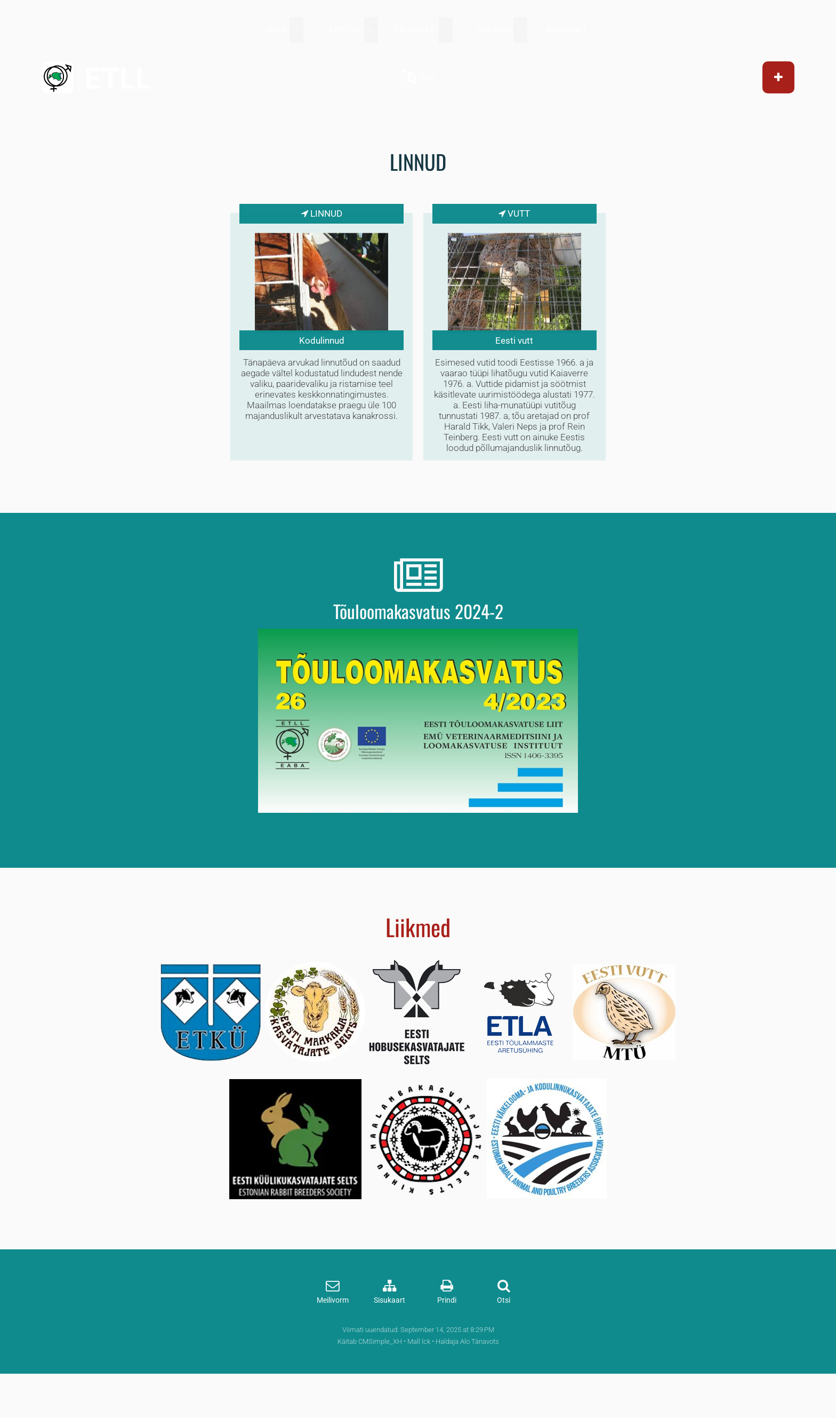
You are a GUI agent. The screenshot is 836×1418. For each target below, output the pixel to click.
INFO (276, 30)
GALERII (493, 30)
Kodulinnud (335, 341)
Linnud (340, 214)
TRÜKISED (415, 30)
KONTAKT (567, 30)
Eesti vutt (501, 341)
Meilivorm (333, 1340)
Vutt (505, 214)
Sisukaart (389, 1340)
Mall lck (418, 1381)
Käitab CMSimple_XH (369, 1381)
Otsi (503, 1340)
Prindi (446, 1340)
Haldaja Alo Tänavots (467, 1381)
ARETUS (345, 30)
